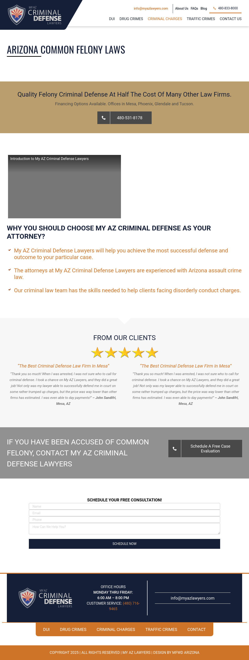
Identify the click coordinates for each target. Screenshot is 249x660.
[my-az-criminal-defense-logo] (34, 6)
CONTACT (196, 629)
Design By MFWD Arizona (176, 652)
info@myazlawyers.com (192, 598)
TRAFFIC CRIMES (161, 629)
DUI (46, 629)
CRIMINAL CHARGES (116, 629)
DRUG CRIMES (73, 629)
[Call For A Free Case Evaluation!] (124, 117)
